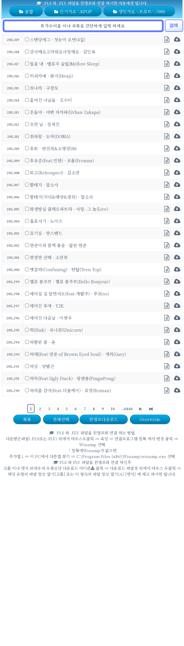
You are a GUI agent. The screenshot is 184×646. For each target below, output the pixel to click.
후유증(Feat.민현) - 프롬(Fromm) (62, 160)
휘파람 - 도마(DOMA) (50, 136)
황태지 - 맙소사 (44, 184)
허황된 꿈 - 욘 (42, 342)
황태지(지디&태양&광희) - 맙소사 (61, 197)
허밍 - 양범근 (42, 366)
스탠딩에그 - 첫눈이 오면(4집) (57, 39)
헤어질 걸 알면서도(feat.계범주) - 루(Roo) (69, 293)
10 (113, 408)
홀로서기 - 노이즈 (46, 221)
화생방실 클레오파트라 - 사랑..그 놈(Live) (69, 209)
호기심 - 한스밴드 (46, 233)
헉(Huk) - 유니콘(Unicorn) (56, 330)
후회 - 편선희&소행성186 (53, 148)
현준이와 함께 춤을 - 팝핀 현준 (58, 245)
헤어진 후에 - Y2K (47, 305)
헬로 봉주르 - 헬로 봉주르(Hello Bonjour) (70, 281)
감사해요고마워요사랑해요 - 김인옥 (62, 51)
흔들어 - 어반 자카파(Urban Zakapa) (65, 112)
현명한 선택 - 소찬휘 (49, 257)
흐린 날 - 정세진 (44, 124)
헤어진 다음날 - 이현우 (51, 318)
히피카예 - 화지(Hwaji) (51, 76)
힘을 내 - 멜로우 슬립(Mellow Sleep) (65, 63)
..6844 (127, 408)
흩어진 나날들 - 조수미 (51, 100)
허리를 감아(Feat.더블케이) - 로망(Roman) (70, 390)
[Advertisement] (55, 536)
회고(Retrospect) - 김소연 (54, 172)
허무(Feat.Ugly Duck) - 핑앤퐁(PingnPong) (72, 378)
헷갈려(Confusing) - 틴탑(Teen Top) (65, 269)
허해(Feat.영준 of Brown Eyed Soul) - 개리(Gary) (78, 354)
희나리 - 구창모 (44, 88)
